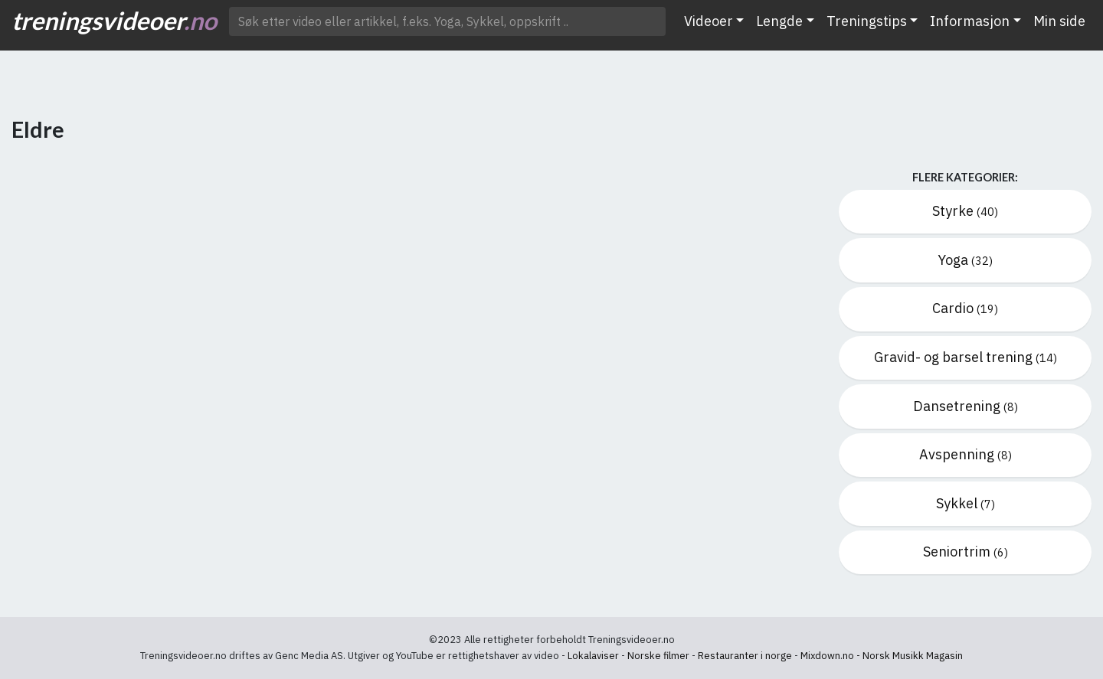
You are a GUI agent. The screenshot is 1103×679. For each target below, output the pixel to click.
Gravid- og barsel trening (965, 357)
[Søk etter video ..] (447, 21)
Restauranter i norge (745, 655)
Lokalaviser (593, 655)
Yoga (965, 260)
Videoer (708, 21)
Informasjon (970, 21)
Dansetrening (965, 406)
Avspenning (965, 454)
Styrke (965, 211)
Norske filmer (658, 655)
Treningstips (866, 21)
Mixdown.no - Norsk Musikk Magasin (881, 655)
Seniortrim (965, 551)
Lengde (779, 21)
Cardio (965, 308)
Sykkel (965, 503)
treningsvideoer (114, 20)
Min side (1059, 21)
